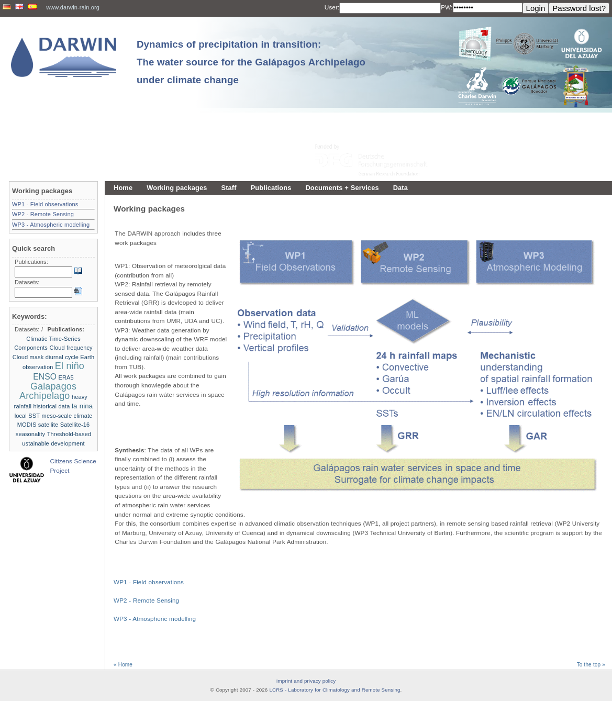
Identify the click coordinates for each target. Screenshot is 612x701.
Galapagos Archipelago (47, 391)
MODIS (27, 424)
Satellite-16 (75, 424)
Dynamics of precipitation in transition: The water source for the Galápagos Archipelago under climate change (251, 62)
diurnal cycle (62, 357)
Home (123, 188)
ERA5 (66, 377)
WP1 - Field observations (149, 581)
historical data (51, 406)
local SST (27, 416)
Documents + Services (342, 188)
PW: (446, 7)
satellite (48, 424)
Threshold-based (69, 434)
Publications (271, 188)
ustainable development (53, 443)
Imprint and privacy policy (306, 681)
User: (332, 7)
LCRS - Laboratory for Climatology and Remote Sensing (334, 690)
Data (400, 188)
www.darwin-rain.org (72, 7)
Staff (229, 188)
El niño (69, 366)
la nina (82, 406)
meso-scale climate (67, 416)
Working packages (177, 188)
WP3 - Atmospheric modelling (155, 618)
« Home (123, 664)
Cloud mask (28, 357)
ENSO (45, 376)
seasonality (30, 434)
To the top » (591, 664)
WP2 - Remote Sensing (146, 600)
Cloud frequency (70, 347)
